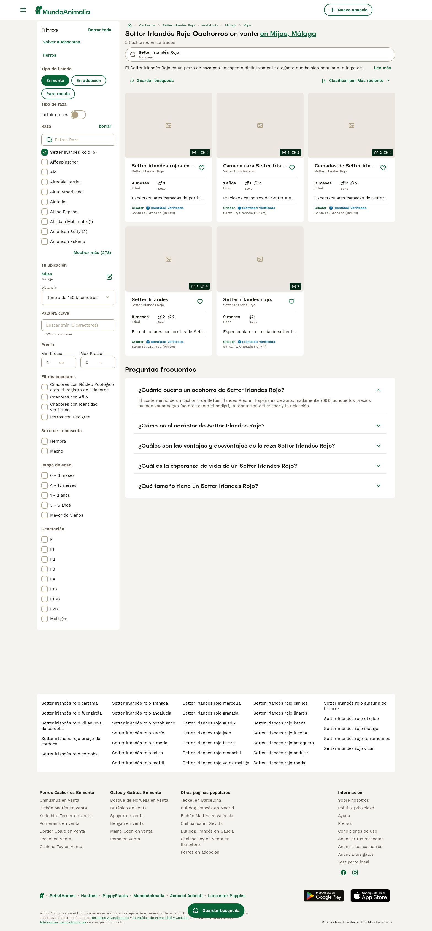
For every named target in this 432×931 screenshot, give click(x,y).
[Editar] (109, 276)
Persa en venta (125, 838)
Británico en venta (128, 808)
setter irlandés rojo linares (280, 713)
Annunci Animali (186, 895)
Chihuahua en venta (59, 800)
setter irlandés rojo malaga (351, 728)
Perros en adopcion (200, 852)
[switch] (78, 114)
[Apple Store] (370, 895)
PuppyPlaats (115, 895)
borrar (105, 126)
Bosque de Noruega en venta (139, 800)
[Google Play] (324, 895)
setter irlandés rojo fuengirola (71, 713)
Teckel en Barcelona (201, 800)
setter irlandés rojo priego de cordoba (70, 741)
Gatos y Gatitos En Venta (135, 792)
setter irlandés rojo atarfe (138, 733)
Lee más (382, 67)
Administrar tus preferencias (63, 922)
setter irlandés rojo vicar (349, 748)
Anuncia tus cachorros (360, 846)
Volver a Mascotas (61, 41)
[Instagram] (355, 872)
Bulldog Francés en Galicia (207, 831)
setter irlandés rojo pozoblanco (143, 723)
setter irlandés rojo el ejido (351, 718)
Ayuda (344, 815)
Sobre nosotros (353, 800)
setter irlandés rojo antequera (283, 742)
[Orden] (355, 80)
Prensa (345, 823)
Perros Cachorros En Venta (67, 792)
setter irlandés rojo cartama (69, 703)
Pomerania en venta (59, 823)
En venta (55, 80)
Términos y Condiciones (110, 918)
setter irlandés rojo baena (279, 723)
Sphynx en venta (127, 815)
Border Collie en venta (62, 831)
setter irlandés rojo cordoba (69, 753)
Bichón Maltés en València (207, 815)
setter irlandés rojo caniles (280, 703)
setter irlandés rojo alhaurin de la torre (355, 706)
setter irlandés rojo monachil (212, 752)
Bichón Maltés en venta (63, 808)
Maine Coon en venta (131, 831)
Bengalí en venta (127, 823)
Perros (49, 55)
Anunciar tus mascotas (361, 838)
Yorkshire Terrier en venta (65, 815)
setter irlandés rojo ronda (279, 762)
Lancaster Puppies (226, 895)
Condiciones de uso (357, 831)
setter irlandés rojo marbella (212, 703)
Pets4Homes (62, 895)
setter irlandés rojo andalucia (141, 713)
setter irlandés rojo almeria (139, 742)
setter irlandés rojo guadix (209, 723)
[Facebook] (343, 872)
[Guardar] (202, 167)
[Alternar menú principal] (23, 9)
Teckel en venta (55, 838)
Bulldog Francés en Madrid (207, 808)
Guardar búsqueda (152, 80)
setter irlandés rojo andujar (280, 752)
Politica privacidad (356, 808)
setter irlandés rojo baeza (208, 742)
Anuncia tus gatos (356, 854)
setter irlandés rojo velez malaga (216, 762)
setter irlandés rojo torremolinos (357, 738)
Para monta (58, 93)
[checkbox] (44, 152)
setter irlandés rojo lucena (280, 733)
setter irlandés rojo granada (140, 703)
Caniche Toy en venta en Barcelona (205, 841)
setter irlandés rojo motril (138, 762)
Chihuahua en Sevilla (202, 823)
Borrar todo (99, 29)
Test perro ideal (353, 862)
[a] (101, 362)
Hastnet (89, 895)
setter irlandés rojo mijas (137, 752)
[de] (62, 362)
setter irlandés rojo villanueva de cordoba (71, 726)
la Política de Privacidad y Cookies (160, 918)
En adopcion (88, 80)
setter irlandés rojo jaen (207, 733)
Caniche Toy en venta (61, 846)
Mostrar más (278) (92, 252)
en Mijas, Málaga (288, 34)
